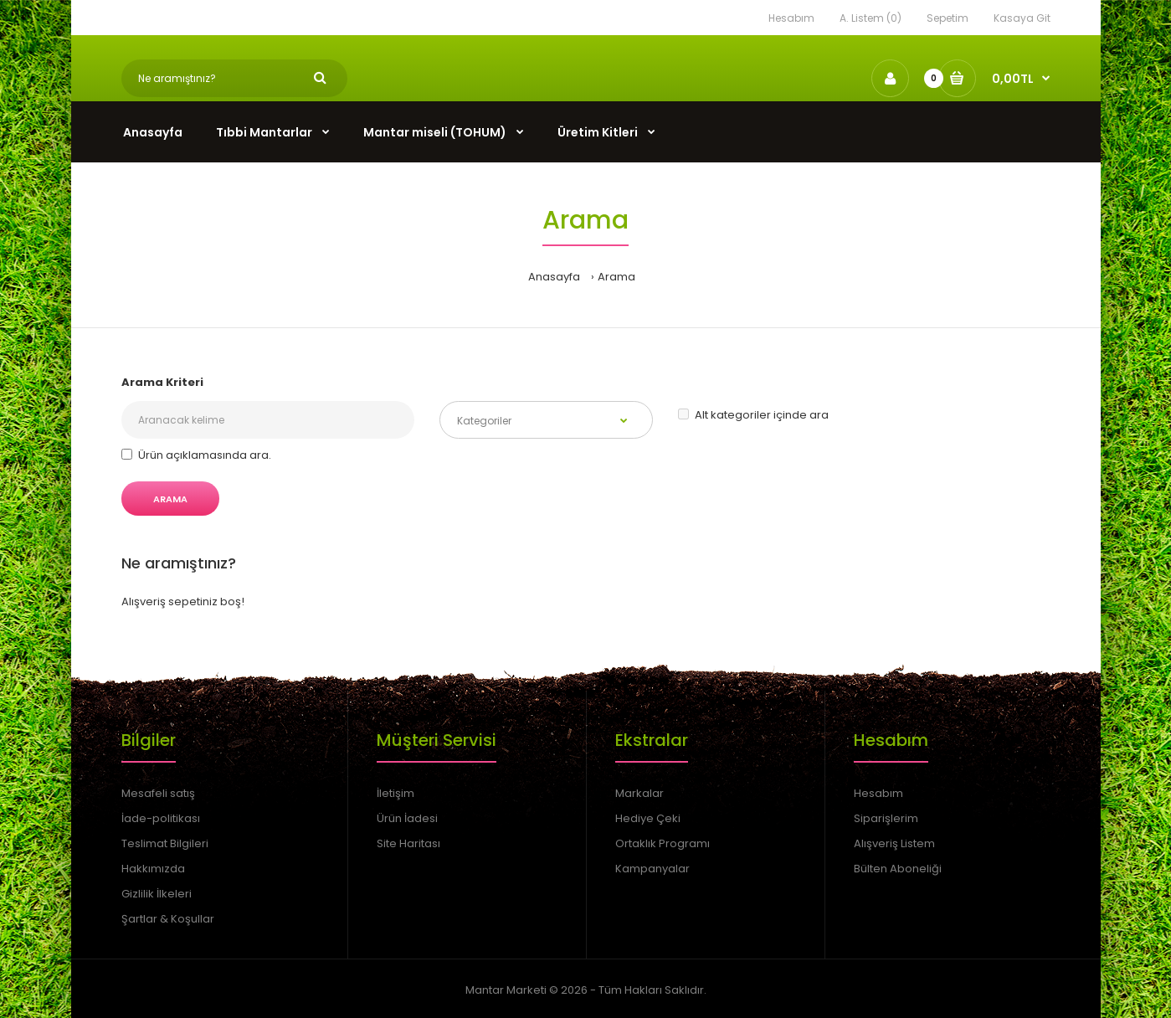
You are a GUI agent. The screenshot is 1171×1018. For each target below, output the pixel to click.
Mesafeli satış (158, 793)
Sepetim (947, 18)
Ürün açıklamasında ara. (196, 455)
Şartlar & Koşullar (167, 919)
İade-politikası (160, 818)
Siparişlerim (886, 818)
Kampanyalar (652, 869)
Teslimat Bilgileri (164, 843)
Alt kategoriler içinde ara (753, 415)
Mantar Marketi (506, 990)
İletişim (395, 793)
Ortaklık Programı (662, 843)
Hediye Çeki (648, 818)
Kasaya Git (1022, 18)
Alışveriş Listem (894, 843)
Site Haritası (408, 843)
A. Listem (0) (870, 18)
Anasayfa (554, 277)
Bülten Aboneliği (898, 869)
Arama (616, 277)
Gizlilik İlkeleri (156, 894)
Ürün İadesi (407, 818)
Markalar (639, 793)
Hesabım (791, 18)
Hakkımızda (153, 869)
